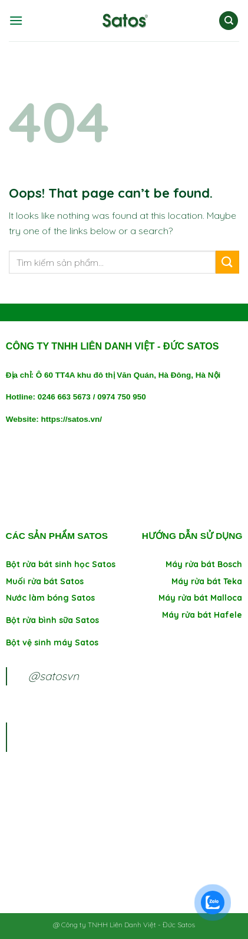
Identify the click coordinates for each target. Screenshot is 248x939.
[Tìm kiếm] (228, 21)
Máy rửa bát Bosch (204, 564)
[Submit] (227, 262)
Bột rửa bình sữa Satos (53, 620)
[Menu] (16, 20)
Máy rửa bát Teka (206, 581)
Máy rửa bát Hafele (202, 615)
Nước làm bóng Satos (50, 597)
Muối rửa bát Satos (45, 581)
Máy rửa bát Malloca (200, 597)
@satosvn (53, 676)
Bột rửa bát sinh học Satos (60, 564)
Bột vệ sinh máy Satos (52, 642)
